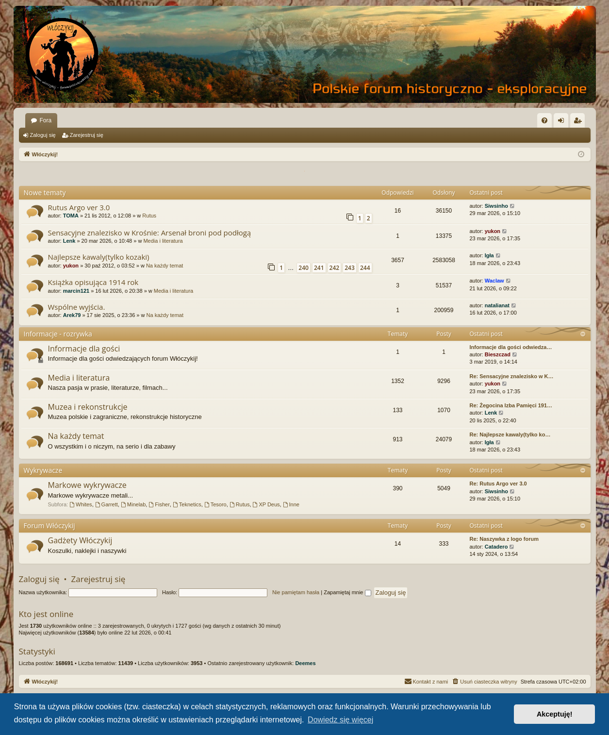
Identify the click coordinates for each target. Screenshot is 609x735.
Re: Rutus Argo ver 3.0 (498, 483)
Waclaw (494, 281)
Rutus (149, 215)
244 (365, 268)
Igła (489, 255)
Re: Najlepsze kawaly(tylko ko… (510, 434)
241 (319, 268)
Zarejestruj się (86, 135)
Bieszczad (497, 354)
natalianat (497, 305)
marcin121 (76, 291)
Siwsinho (496, 206)
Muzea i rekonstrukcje (88, 406)
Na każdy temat (164, 265)
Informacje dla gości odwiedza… (511, 347)
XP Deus (266, 504)
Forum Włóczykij (49, 525)
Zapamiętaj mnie (347, 592)
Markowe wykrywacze (87, 485)
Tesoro (215, 504)
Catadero (496, 547)
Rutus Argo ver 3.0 (79, 207)
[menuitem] (544, 120)
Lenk (69, 241)
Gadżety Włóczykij (80, 540)
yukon (492, 231)
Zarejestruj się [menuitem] (579, 122)
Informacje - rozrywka (58, 333)
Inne (291, 504)
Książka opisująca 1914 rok (93, 282)
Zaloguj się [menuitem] (563, 122)
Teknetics (187, 504)
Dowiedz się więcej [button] (340, 720)
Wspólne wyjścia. (76, 307)
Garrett (106, 504)
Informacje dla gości (84, 348)
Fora (46, 120)
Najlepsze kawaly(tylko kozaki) (98, 257)
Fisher (158, 504)
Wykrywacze (43, 470)
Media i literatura (162, 241)
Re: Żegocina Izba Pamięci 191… (511, 405)
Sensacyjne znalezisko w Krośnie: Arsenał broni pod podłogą (149, 232)
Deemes (305, 663)
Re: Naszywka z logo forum (504, 539)
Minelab (133, 504)
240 (303, 268)
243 (350, 268)
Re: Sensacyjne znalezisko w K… (512, 376)
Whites (80, 504)
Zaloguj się (43, 135)
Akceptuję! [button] (555, 714)
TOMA (71, 215)
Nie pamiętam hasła (295, 592)
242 (334, 268)
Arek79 (72, 315)
